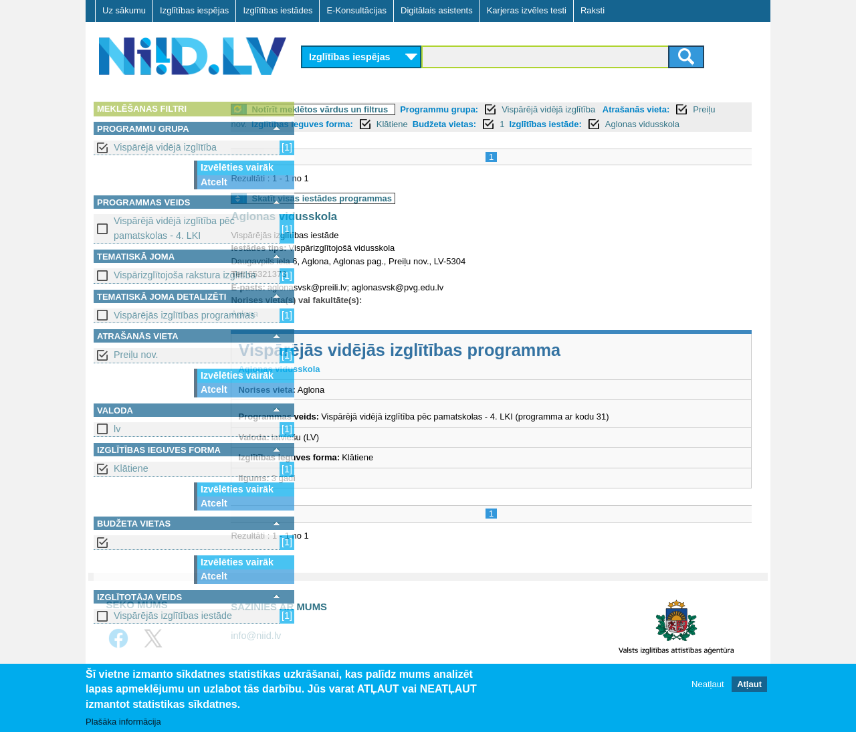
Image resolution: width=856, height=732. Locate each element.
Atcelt (214, 182)
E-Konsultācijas (356, 10)
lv (117, 429)
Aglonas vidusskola (398, 139)
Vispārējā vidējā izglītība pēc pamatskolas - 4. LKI (174, 227)
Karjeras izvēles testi (526, 10)
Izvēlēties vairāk (237, 167)
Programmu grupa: (513, 109)
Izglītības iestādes (277, 10)
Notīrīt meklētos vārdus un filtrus (394, 109)
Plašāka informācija (123, 722)
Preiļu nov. (136, 354)
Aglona (318, 328)
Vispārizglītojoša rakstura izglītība (185, 275)
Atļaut (749, 684)
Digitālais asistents (437, 10)
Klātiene (131, 468)
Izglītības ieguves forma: (447, 124)
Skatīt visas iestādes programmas (396, 213)
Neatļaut (707, 684)
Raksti (592, 10)
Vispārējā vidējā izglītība (165, 147)
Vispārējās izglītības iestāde (173, 615)
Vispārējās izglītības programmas (184, 315)
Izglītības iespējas (194, 10)
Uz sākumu (124, 10)
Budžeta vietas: (589, 124)
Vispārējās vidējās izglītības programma (473, 364)
